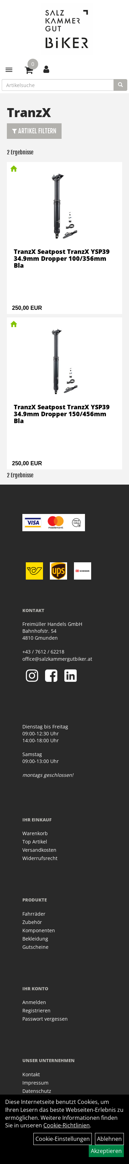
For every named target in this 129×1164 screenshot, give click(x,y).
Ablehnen (109, 1139)
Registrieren (36, 1010)
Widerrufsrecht (39, 858)
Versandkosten (39, 850)
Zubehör (32, 922)
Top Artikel (34, 841)
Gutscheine (35, 947)
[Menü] (9, 69)
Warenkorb (35, 833)
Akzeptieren (106, 1151)
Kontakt (31, 1074)
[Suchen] (120, 85)
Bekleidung (35, 938)
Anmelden (34, 1002)
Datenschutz (36, 1091)
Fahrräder (33, 913)
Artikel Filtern (34, 131)
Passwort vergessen (45, 1018)
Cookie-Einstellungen (62, 1139)
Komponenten (38, 930)
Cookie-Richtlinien (66, 1125)
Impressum (35, 1082)
